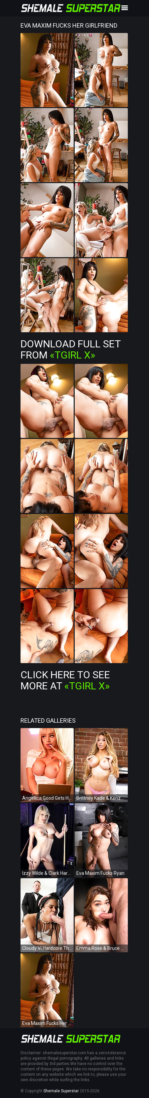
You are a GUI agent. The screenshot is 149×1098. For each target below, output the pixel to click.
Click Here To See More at (65, 680)
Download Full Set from (70, 349)
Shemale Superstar (61, 1091)
